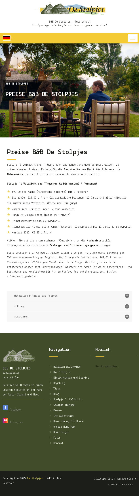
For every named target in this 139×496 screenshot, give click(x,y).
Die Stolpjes (59, 372)
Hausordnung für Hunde (66, 421)
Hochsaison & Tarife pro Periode (71, 296)
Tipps (54, 388)
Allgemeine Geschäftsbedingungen (113, 479)
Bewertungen (59, 432)
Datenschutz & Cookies (120, 484)
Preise (55, 410)
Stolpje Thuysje (62, 405)
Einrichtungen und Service (69, 377)
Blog (54, 394)
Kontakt (56, 443)
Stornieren (71, 317)
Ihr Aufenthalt (61, 416)
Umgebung (57, 383)
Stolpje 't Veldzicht (65, 399)
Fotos (54, 437)
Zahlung (71, 306)
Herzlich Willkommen (65, 366)
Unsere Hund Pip (62, 426)
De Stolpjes (35, 478)
